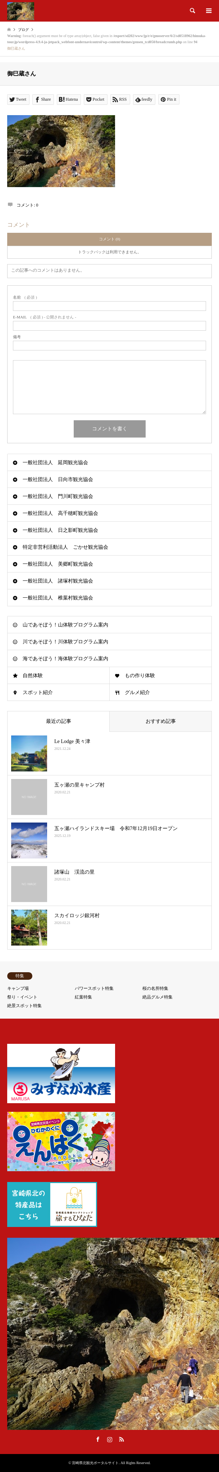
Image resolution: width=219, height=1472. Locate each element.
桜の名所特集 (155, 988)
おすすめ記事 (161, 721)
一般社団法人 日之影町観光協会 (60, 530)
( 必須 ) (25, 297)
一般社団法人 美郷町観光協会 (58, 564)
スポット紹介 (38, 692)
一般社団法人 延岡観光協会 (55, 462)
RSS (121, 1439)
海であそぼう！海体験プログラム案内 (65, 658)
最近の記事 (58, 721)
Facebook (97, 1439)
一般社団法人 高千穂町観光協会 (60, 513)
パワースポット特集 (94, 988)
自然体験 (33, 675)
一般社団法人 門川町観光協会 (58, 496)
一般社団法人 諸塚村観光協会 (58, 581)
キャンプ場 (18, 988)
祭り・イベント (22, 997)
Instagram (109, 1439)
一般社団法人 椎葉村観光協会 (58, 598)
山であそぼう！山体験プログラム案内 (65, 625)
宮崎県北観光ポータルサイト (95, 1463)
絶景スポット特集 (24, 1005)
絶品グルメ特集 (157, 997)
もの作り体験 (140, 675)
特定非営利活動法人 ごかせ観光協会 (65, 547)
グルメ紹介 (137, 692)
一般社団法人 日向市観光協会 (58, 479)
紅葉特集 (83, 997)
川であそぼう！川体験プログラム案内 (65, 641)
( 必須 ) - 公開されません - (44, 317)
